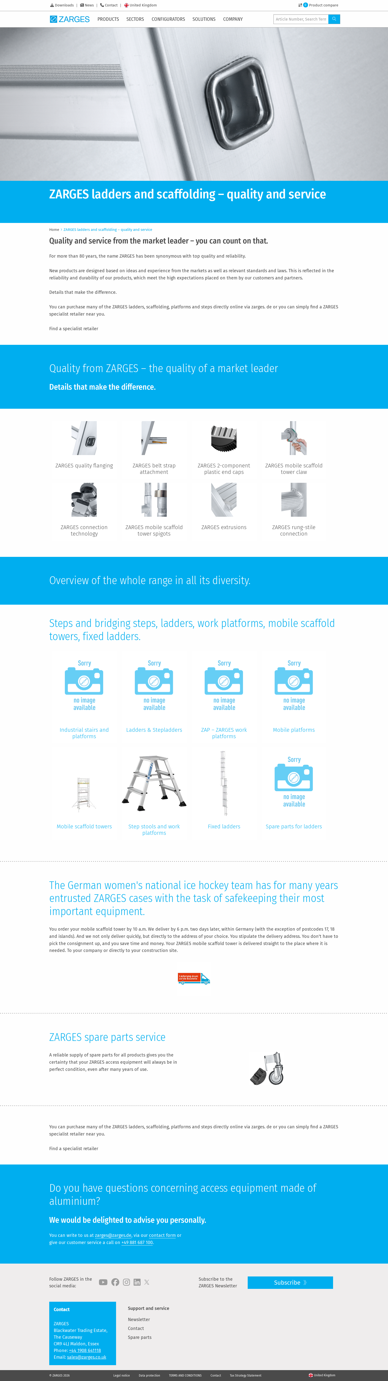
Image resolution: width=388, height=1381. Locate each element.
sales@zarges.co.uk (86, 1357)
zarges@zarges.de (113, 1235)
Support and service (148, 1308)
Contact (111, 5)
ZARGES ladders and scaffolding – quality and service (108, 229)
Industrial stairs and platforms (84, 733)
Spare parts (139, 1337)
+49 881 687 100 (137, 1242)
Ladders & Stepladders (154, 730)
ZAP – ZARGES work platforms (224, 733)
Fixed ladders (224, 826)
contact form (162, 1235)
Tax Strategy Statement (245, 1375)
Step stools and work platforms (154, 829)
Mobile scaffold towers (84, 826)
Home (54, 229)
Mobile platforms (294, 730)
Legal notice (121, 1375)
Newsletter (139, 1319)
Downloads (64, 5)
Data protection (149, 1375)
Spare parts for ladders (294, 826)
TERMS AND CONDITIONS (185, 1375)
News (89, 5)
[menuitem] (108, 19)
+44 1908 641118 (85, 1350)
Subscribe (288, 1282)
